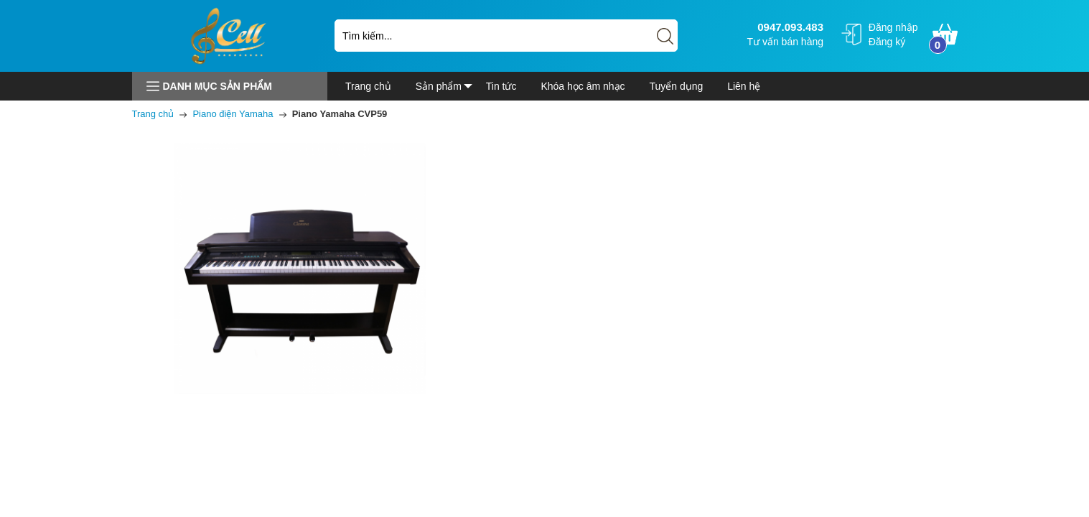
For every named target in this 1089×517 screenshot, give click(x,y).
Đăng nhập (893, 27)
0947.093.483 (788, 27)
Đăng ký (887, 41)
